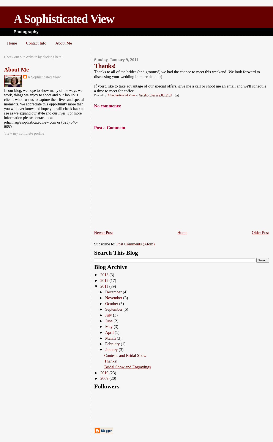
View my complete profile (24, 133)
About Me (63, 43)
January (112, 349)
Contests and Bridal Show (125, 355)
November (114, 298)
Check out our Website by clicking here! (33, 57)
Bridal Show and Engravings (127, 367)
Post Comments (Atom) (135, 244)
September (114, 309)
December (114, 292)
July (109, 315)
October (112, 303)
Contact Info (36, 43)
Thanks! (110, 361)
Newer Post (103, 232)
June (109, 321)
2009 (104, 378)
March (111, 338)
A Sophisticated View (64, 18)
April (110, 332)
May (109, 326)
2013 (104, 274)
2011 (104, 286)
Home (12, 43)
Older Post (260, 232)
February (113, 344)
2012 (104, 280)
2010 (104, 372)
